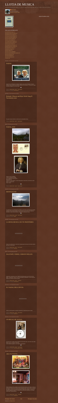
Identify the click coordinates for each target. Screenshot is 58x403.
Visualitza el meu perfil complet (14, 12)
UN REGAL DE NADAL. (14, 319)
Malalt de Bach (13, 9)
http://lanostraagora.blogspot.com (10, 43)
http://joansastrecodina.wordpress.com (11, 42)
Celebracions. (16, 313)
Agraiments (15, 248)
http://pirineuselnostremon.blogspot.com (11, 46)
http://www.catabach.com (9, 50)
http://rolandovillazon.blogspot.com (10, 47)
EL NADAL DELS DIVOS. (15, 287)
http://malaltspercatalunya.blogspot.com (11, 45)
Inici (21, 398)
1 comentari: (19, 280)
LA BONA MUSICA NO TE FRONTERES (19, 222)
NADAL (9, 63)
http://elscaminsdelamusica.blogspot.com (11, 33)
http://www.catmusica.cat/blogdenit (10, 51)
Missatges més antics (32, 398)
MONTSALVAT (11, 192)
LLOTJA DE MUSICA (19, 4)
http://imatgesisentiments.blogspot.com (11, 41)
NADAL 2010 (10, 127)
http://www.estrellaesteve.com (9, 54)
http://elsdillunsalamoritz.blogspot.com (10, 34)
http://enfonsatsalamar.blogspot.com (10, 38)
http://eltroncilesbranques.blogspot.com (11, 37)
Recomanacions (16, 90)
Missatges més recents (10, 398)
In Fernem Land (7, 58)
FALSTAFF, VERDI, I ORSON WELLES (19, 254)
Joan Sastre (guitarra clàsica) (18, 348)
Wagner (15, 216)
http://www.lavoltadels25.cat (9, 55)
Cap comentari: (20, 89)
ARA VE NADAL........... (14, 354)
